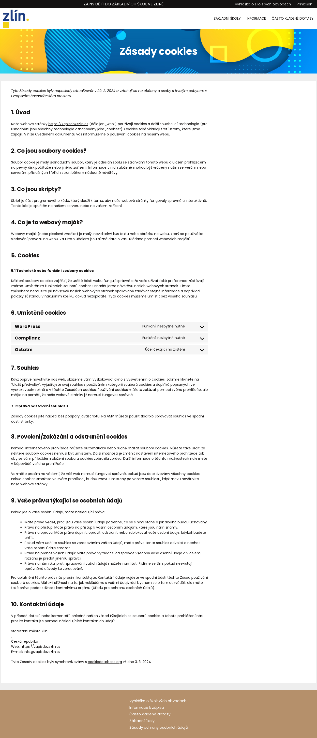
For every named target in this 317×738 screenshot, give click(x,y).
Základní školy (227, 18)
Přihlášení (305, 4)
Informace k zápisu (146, 707)
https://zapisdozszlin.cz (68, 123)
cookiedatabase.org (105, 661)
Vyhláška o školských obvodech (263, 4)
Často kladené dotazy (293, 18)
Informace (256, 18)
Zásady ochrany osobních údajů (158, 727)
